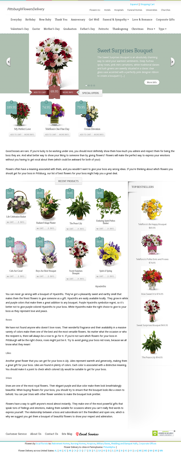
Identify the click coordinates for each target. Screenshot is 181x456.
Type (162, 29)
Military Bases (103, 443)
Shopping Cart (147, 4)
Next (172, 62)
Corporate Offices (147, 443)
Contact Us (51, 434)
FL (95, 450)
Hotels (107, 10)
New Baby (45, 19)
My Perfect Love (22, 128)
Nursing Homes (78, 443)
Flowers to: (95, 10)
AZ (65, 450)
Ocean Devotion (92, 128)
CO (79, 450)
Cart (12, 222)
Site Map (67, 434)
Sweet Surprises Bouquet (125, 50)
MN (161, 450)
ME (140, 450)
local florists (42, 443)
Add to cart (15, 135)
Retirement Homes (61, 443)
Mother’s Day (52, 29)
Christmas (138, 29)
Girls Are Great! (16, 271)
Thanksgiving (120, 29)
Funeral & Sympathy (116, 19)
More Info (68, 92)
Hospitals (119, 10)
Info (22, 222)
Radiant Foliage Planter (46, 223)
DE (90, 450)
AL (56, 450)
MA (151, 450)
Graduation (70, 29)
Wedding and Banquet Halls (124, 443)
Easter (36, 29)
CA (75, 450)
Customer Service (16, 434)
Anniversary (78, 19)
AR (70, 450)
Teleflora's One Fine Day (57, 128)
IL (113, 450)
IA (121, 450)
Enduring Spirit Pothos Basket (105, 222)
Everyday (16, 19)
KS (126, 450)
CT (85, 450)
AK (60, 450)
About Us (35, 434)
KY (131, 450)
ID (109, 450)
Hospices (91, 443)
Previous (8, 62)
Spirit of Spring (105, 271)
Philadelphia (109, 447)
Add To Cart (40, 92)
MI (156, 450)
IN (117, 450)
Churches (165, 10)
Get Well (94, 19)
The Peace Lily (75, 223)
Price (151, 29)
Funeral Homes (134, 10)
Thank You (61, 19)
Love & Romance (142, 19)
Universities (151, 10)
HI (104, 450)
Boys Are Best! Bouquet (46, 271)
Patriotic (103, 29)
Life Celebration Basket (16, 216)
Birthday (30, 19)
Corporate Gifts (165, 19)
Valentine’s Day (20, 29)
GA (99, 450)
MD (145, 450)
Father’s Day (87, 29)
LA (135, 450)
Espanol (134, 4)
